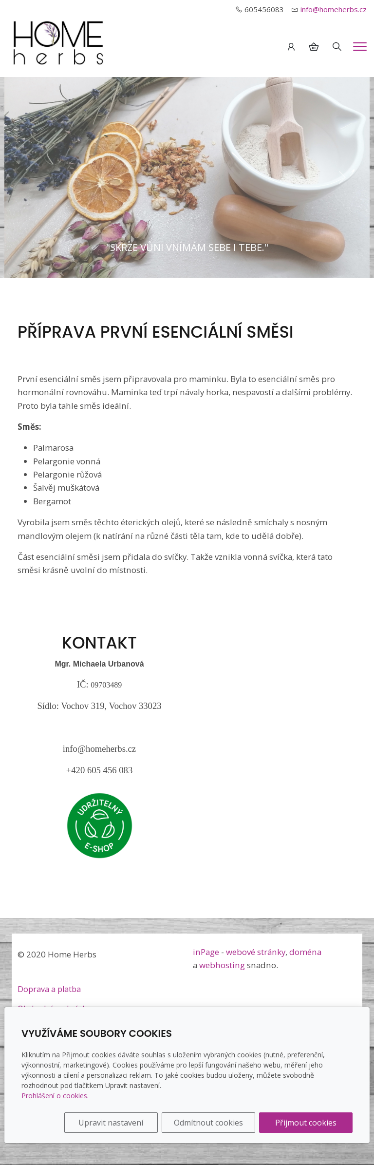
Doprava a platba (49, 989)
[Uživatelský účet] (291, 47)
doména (305, 951)
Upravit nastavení (110, 1122)
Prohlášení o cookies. (55, 1095)
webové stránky (255, 951)
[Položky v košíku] (313, 47)
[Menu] (360, 46)
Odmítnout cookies (208, 1122)
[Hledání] (337, 47)
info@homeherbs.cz (333, 9)
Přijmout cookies (306, 1122)
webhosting (222, 965)
